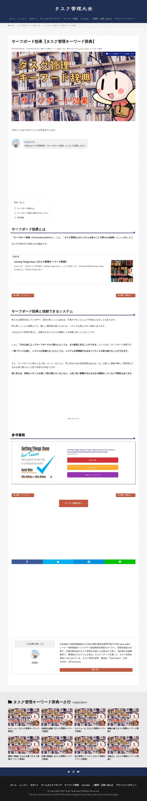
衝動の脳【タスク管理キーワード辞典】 (123, 729)
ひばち (87, 49)
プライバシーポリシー (125, 19)
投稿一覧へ (95, 670)
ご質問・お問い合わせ (101, 19)
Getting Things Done (76, 49)
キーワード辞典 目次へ (73, 503)
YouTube (84, 19)
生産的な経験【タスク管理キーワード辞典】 (56, 729)
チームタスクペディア (50, 19)
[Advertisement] (43, 175)
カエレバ (75, 454)
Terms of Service (105, 794)
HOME (12, 25)
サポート (33, 19)
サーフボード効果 (96, 49)
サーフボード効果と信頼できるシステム (31, 213)
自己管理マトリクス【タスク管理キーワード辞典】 (90, 757)
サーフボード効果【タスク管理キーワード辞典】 (60, 25)
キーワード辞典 (70, 19)
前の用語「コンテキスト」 (22, 295)
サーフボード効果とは (24, 208)
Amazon (92, 467)
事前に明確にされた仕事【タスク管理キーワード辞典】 (23, 757)
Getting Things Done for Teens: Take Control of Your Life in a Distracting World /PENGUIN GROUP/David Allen (91, 451)
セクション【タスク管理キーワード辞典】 (23, 729)
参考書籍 (19, 217)
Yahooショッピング (93, 475)
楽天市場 (92, 460)
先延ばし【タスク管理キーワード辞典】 (123, 757)
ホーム (12, 19)
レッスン (22, 19)
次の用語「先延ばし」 (125, 295)
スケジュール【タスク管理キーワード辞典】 (90, 729)
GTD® (19, 244)
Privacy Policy (85, 794)
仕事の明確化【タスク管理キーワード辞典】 (56, 757)
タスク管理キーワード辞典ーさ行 (29, 25)
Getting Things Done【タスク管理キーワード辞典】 (41, 261)
